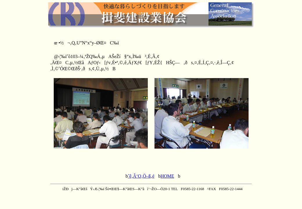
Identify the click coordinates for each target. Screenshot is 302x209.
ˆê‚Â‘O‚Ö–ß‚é (141, 176)
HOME (167, 176)
